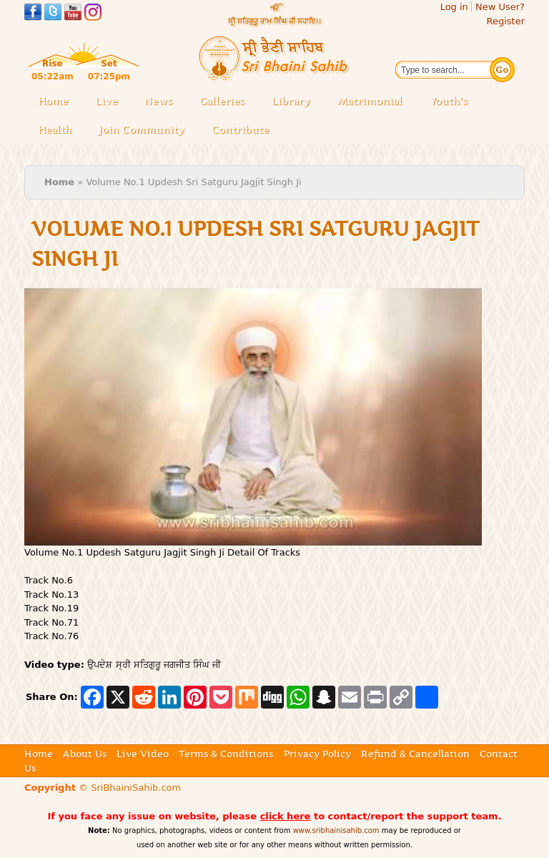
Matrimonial (369, 100)
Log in (454, 6)
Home (53, 100)
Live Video (143, 753)
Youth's (449, 100)
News (158, 100)
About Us (85, 753)
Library (295, 101)
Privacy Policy (317, 753)
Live (110, 101)
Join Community (141, 129)
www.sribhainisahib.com (336, 830)
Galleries (226, 101)
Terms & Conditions (226, 753)
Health (54, 129)
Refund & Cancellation (415, 753)
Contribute (244, 130)
